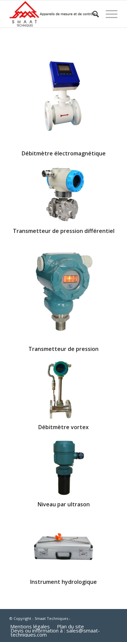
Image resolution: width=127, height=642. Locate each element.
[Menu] (108, 14)
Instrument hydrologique (63, 582)
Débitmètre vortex (63, 427)
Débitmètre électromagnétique (64, 153)
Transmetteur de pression (63, 349)
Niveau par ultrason (64, 504)
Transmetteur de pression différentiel (63, 231)
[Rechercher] (92, 14)
